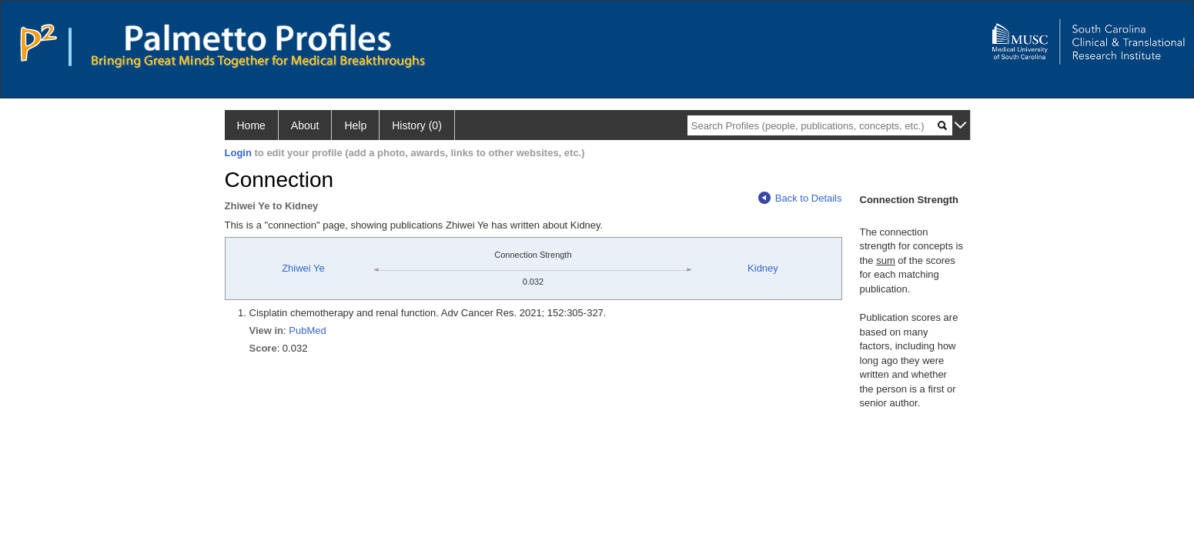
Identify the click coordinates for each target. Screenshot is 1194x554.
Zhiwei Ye (303, 268)
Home (251, 125)
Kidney (763, 268)
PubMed (307, 330)
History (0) (417, 125)
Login (238, 153)
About (305, 125)
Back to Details (800, 198)
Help (355, 125)
